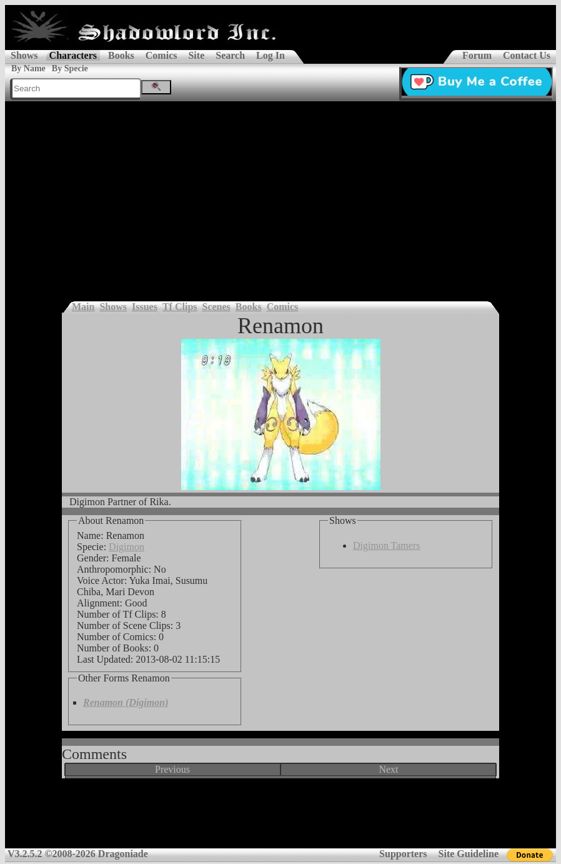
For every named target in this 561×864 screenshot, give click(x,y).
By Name (28, 68)
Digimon (126, 546)
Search (230, 55)
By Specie (70, 68)
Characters (73, 55)
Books (121, 55)
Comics (161, 55)
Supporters (403, 853)
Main (83, 306)
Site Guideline (469, 853)
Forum (477, 55)
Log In (270, 55)
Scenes (216, 306)
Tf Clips (179, 306)
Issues (144, 306)
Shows (24, 55)
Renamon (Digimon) (125, 702)
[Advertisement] (280, 195)
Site (196, 55)
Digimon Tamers (386, 545)
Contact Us (526, 55)
